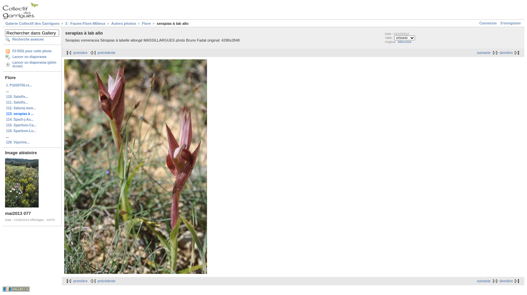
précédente (106, 53)
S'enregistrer (510, 23)
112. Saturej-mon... (21, 108)
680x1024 (404, 42)
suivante (484, 53)
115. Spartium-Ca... (21, 125)
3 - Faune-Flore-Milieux (85, 23)
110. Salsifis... (17, 97)
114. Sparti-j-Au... (20, 119)
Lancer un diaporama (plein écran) (34, 64)
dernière (506, 53)
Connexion (488, 23)
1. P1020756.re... (19, 85)
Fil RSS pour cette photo (32, 51)
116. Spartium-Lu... (21, 131)
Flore (146, 23)
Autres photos (123, 23)
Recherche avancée (28, 39)
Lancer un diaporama (29, 57)
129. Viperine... (18, 142)
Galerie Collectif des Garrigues (32, 23)
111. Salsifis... (17, 102)
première (80, 53)
